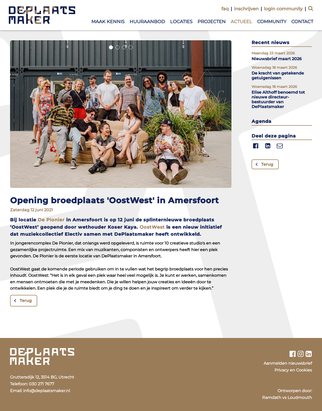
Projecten (211, 21)
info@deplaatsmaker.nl (46, 390)
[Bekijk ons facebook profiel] (292, 354)
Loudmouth (300, 397)
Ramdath (271, 397)
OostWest (152, 227)
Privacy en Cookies (293, 370)
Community (271, 21)
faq (225, 9)
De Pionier (51, 220)
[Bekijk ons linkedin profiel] (309, 354)
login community (283, 9)
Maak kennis (108, 21)
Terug (26, 300)
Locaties (181, 21)
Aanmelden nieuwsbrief (288, 363)
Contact (302, 21)
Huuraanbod (147, 21)
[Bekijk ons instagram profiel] (301, 354)
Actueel (241, 21)
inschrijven (246, 9)
